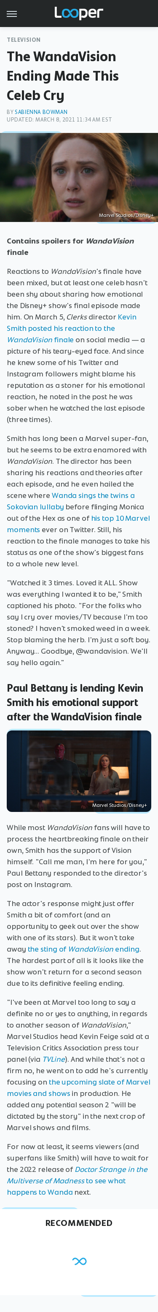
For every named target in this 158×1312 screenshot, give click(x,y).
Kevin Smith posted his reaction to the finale (72, 328)
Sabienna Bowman (41, 112)
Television (24, 40)
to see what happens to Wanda (77, 1180)
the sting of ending (83, 949)
